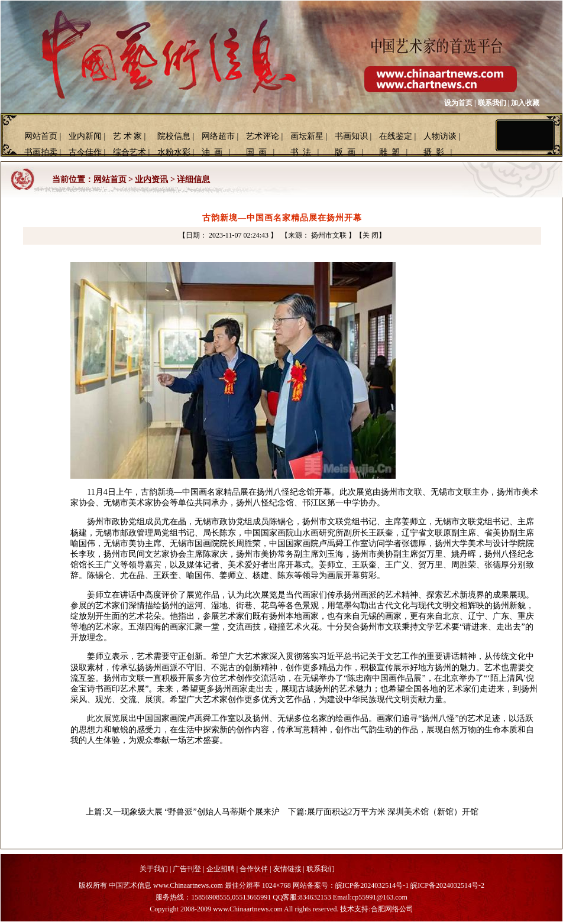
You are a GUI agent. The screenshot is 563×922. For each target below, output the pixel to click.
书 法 (300, 152)
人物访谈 (440, 136)
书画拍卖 (40, 152)
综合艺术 (129, 152)
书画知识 (351, 136)
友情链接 (287, 869)
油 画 (212, 152)
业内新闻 (85, 136)
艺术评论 (262, 136)
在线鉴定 (395, 136)
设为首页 (458, 103)
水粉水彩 (173, 152)
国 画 (256, 152)
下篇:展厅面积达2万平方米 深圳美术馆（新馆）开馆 (383, 811)
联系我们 (492, 103)
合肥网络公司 (392, 909)
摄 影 (433, 152)
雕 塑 (389, 152)
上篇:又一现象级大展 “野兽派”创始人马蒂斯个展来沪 (183, 811)
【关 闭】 (370, 235)
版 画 (345, 152)
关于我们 (154, 869)
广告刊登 (187, 869)
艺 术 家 (127, 136)
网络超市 (218, 136)
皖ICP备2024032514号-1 (372, 885)
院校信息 (173, 136)
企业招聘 (220, 869)
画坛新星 (306, 136)
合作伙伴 (254, 869)
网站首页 (40, 136)
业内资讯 (151, 179)
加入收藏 (525, 103)
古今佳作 (85, 152)
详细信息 (193, 179)
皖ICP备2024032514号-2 (447, 885)
